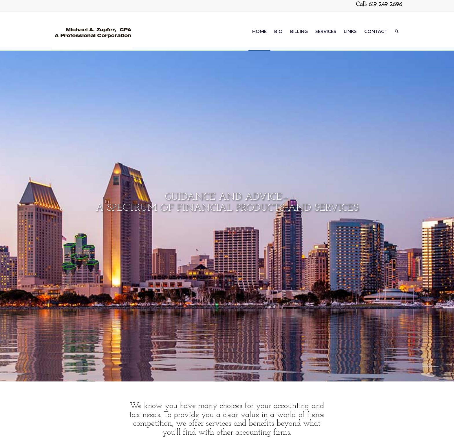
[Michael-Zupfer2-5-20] (92, 31)
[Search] (396, 31)
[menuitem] (259, 31)
